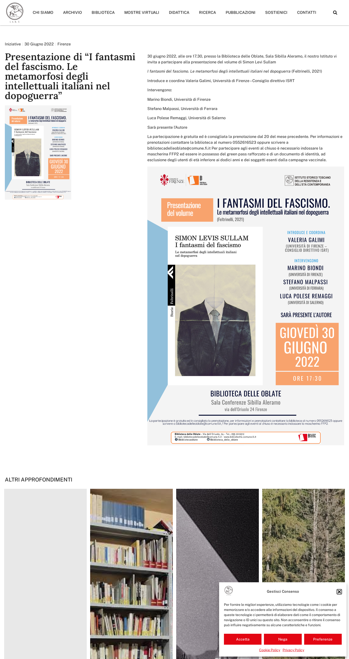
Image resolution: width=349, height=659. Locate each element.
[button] (339, 591)
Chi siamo (43, 12)
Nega (282, 639)
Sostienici (276, 12)
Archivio (72, 12)
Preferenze (323, 639)
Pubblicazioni (240, 12)
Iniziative (13, 44)
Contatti (306, 12)
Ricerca (207, 12)
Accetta (242, 639)
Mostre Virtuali (141, 12)
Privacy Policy (293, 650)
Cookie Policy (269, 650)
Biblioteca (103, 12)
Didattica (179, 12)
